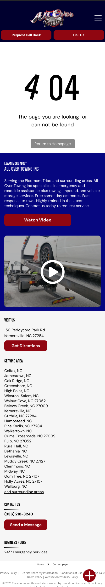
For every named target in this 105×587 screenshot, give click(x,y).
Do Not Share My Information (40, 573)
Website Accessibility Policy (61, 577)
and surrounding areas (24, 491)
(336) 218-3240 (18, 514)
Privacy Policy (8, 573)
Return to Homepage (52, 143)
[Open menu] (98, 18)
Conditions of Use (71, 573)
